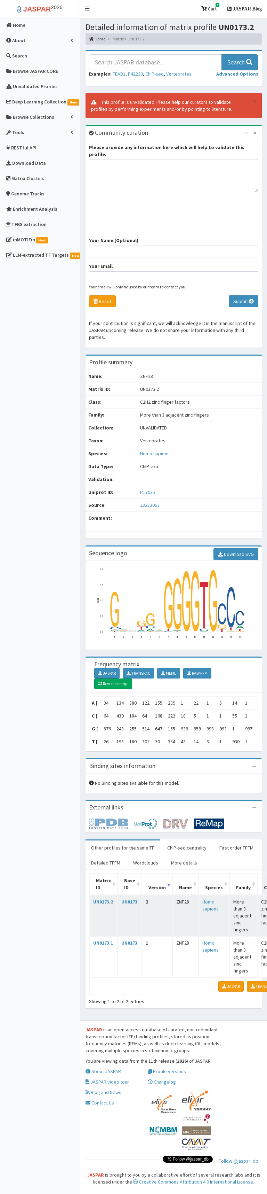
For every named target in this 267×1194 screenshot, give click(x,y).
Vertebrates (179, 74)
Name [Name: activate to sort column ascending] (185, 887)
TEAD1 (119, 74)
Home (97, 38)
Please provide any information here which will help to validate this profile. (166, 150)
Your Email (101, 266)
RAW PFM (197, 673)
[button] (87, 9)
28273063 (150, 505)
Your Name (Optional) (113, 240)
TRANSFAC (138, 673)
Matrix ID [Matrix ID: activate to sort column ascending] (103, 884)
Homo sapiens (155, 453)
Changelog (162, 1082)
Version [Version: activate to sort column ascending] (157, 887)
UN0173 (129, 902)
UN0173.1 (103, 943)
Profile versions (167, 1071)
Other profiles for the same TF (122, 848)
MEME (168, 673)
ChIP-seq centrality (187, 848)
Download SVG (236, 554)
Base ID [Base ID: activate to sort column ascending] (129, 884)
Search (239, 62)
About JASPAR (103, 1071)
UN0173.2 (103, 902)
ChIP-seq (154, 74)
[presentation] (142, 218)
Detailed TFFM (105, 863)
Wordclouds (145, 863)
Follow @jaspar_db (238, 1161)
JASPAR (107, 673)
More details (184, 863)
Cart (210, 7)
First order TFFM (236, 848)
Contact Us (100, 1103)
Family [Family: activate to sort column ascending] (243, 887)
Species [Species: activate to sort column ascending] (214, 887)
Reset (102, 301)
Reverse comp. (113, 683)
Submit (243, 301)
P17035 (148, 492)
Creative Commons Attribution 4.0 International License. (193, 1182)
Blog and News (103, 1092)
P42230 (135, 74)
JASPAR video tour (107, 1082)
